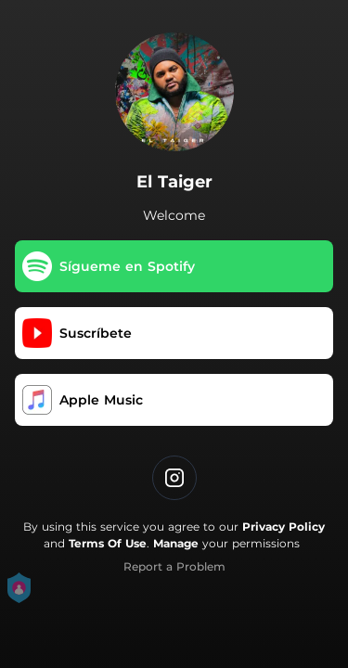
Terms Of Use (108, 543)
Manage (176, 543)
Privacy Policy (283, 526)
